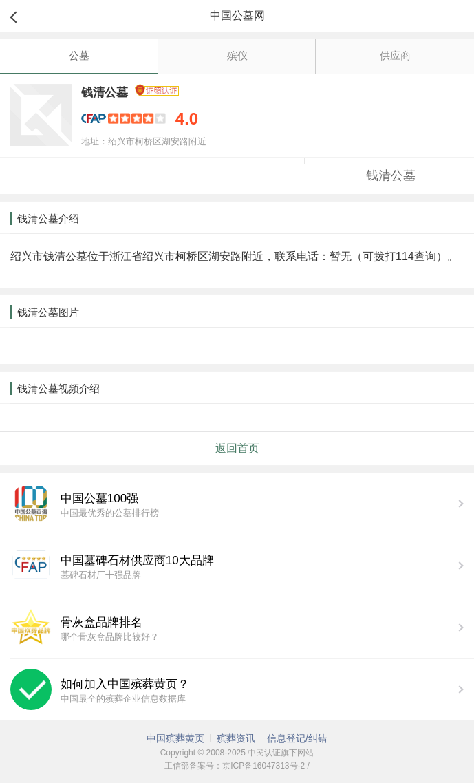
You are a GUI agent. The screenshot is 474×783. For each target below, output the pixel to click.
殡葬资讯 (236, 738)
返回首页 (237, 448)
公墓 (79, 55)
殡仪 (237, 55)
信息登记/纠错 (297, 738)
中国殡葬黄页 (175, 738)
